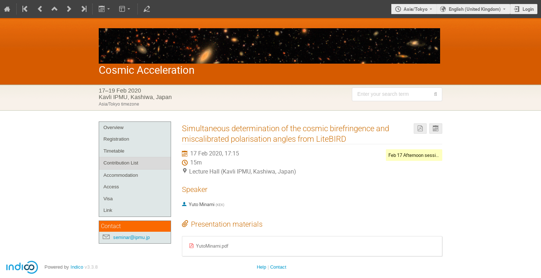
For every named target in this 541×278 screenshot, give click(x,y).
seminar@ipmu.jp (131, 237)
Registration (116, 139)
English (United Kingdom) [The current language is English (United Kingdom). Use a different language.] (475, 9)
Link (107, 210)
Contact (278, 267)
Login (528, 9)
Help (261, 267)
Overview (113, 127)
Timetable (113, 151)
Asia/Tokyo (415, 9)
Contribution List (120, 163)
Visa (108, 198)
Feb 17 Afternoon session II (416, 155)
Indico (77, 267)
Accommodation (120, 175)
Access (111, 186)
